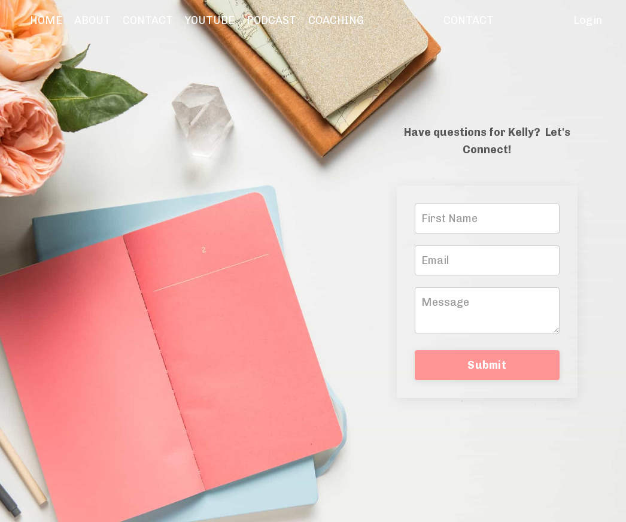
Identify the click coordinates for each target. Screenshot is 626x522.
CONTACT (148, 20)
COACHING (336, 20)
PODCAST (271, 20)
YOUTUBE (210, 20)
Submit (486, 365)
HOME (46, 20)
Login (587, 20)
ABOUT (92, 20)
